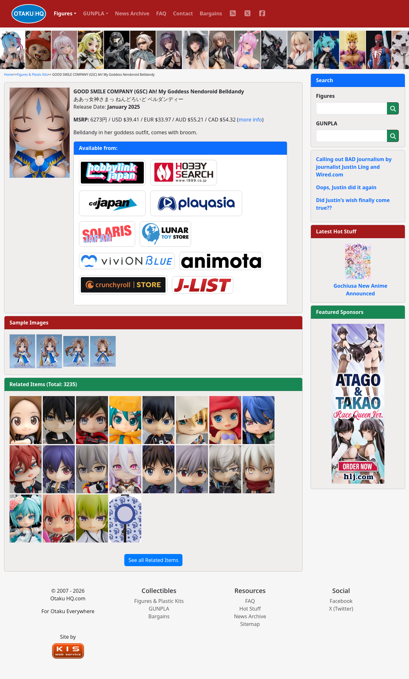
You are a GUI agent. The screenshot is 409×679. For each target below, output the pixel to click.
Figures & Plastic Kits (32, 74)
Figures (325, 95)
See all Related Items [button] (153, 560)
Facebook (341, 601)
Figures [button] (63, 13)
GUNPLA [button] (93, 13)
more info (250, 119)
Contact (183, 13)
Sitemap (250, 624)
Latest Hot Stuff (336, 231)
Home (8, 74)
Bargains (211, 13)
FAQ (161, 13)
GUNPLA (326, 123)
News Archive (132, 13)
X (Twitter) (341, 608)
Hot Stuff (250, 608)
